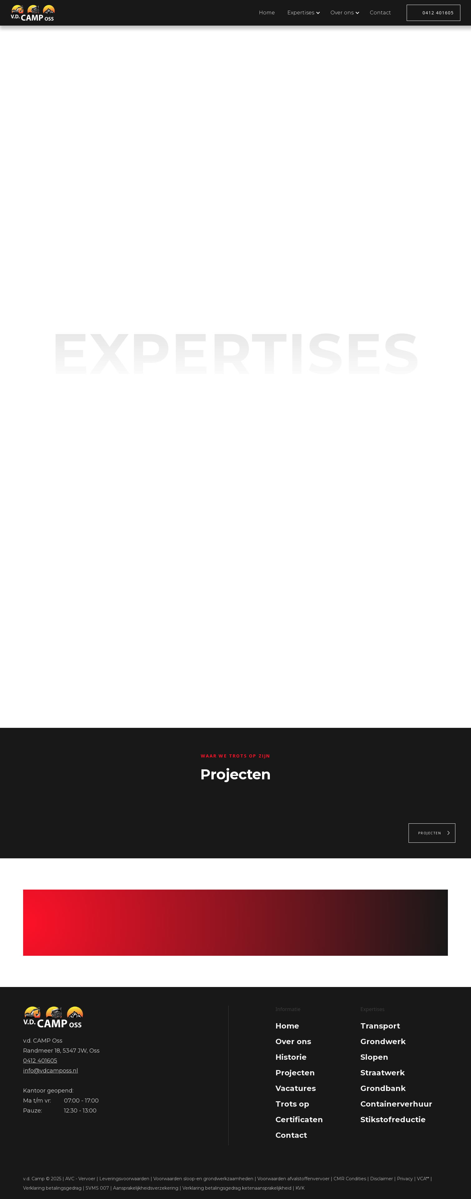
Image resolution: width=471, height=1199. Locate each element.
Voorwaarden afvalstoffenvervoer (293, 1179)
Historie (291, 1057)
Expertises (207, 122)
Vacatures (295, 1088)
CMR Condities (350, 1179)
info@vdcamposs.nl (50, 1070)
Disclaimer (381, 1179)
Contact (380, 13)
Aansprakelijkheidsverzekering (145, 1188)
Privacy (405, 1179)
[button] (302, 13)
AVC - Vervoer (80, 1179)
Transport (380, 1025)
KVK (300, 1188)
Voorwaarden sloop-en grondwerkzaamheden (203, 1179)
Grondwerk (383, 1041)
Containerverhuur (396, 1103)
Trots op (292, 1103)
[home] (33, 12)
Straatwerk (382, 1072)
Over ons (260, 122)
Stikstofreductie (393, 1119)
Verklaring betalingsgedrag (52, 1188)
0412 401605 (438, 13)
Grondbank (383, 1088)
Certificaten (299, 1119)
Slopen (374, 1057)
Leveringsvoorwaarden (124, 1179)
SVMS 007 (97, 1188)
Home (267, 13)
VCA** (423, 1179)
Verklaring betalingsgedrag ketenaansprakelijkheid (236, 1188)
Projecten (429, 833)
